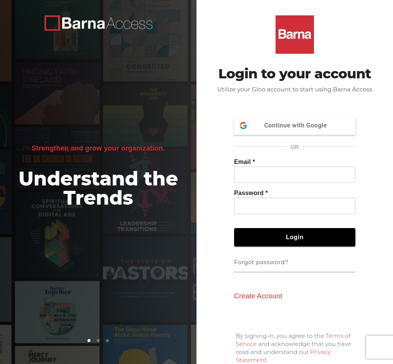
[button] (89, 340)
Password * (251, 193)
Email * (244, 162)
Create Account (258, 296)
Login (294, 237)
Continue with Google (294, 125)
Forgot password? (262, 257)
